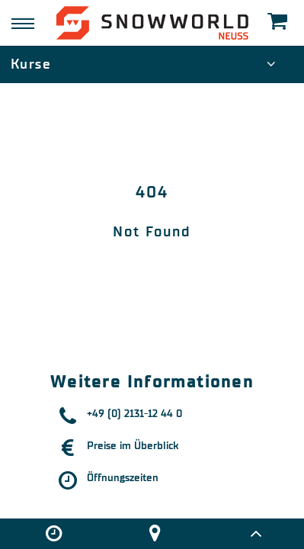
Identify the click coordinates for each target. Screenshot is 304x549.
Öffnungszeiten (122, 477)
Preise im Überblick (132, 445)
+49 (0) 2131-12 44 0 (134, 413)
